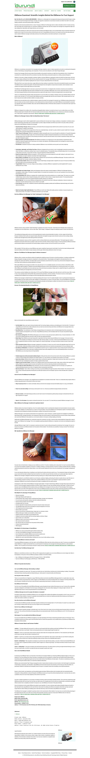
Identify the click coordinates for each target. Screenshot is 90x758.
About (19, 753)
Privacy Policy (64, 753)
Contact (46, 10)
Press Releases (28, 10)
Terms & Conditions (46, 753)
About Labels (38, 10)
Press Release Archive (26, 753)
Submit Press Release (36, 753)
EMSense (18, 714)
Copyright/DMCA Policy (56, 753)
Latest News (18, 10)
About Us (53, 10)
